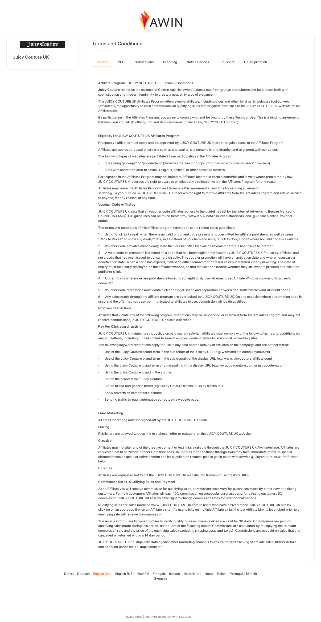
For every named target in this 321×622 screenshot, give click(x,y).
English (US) (124, 574)
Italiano (174, 574)
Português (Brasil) (243, 574)
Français (159, 574)
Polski (221, 574)
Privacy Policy (133, 616)
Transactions (144, 62)
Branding (170, 62)
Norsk (209, 574)
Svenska (160, 578)
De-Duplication (255, 62)
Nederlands (192, 574)
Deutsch (83, 574)
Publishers (226, 62)
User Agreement (155, 616)
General (102, 62)
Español (143, 574)
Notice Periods (198, 62)
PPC (121, 62)
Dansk (69, 574)
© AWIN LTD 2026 (179, 616)
